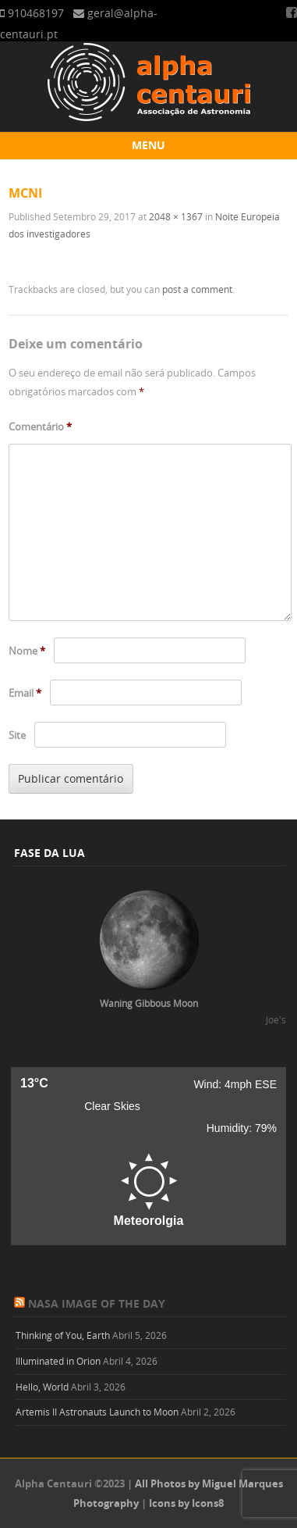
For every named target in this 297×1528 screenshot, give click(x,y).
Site (17, 735)
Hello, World (42, 1386)
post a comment (197, 289)
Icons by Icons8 (186, 1503)
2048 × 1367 (176, 216)
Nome (27, 651)
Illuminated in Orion (58, 1361)
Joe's (276, 1019)
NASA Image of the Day (96, 1303)
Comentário (40, 426)
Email (25, 693)
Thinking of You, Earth (63, 1335)
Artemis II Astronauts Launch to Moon (97, 1411)
